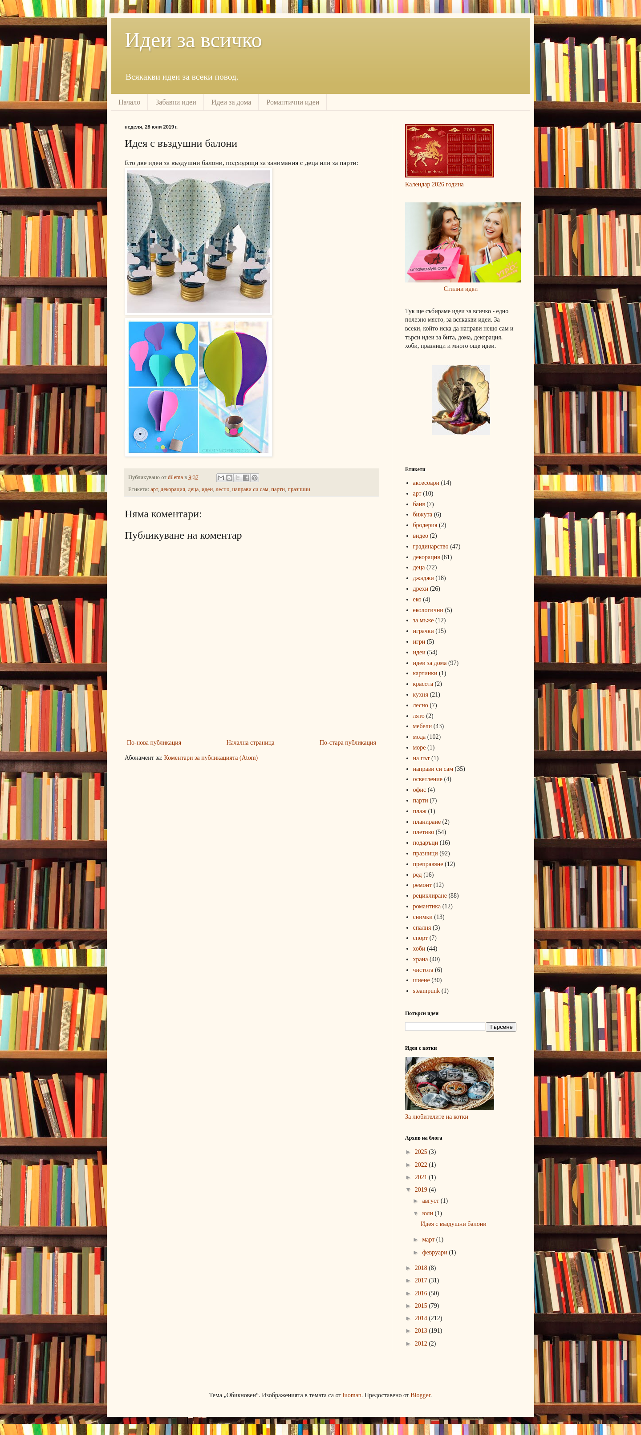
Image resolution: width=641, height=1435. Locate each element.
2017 (422, 1280)
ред (417, 874)
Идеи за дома (231, 102)
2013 (422, 1330)
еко (417, 599)
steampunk (426, 991)
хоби (419, 948)
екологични (428, 610)
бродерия (425, 525)
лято (419, 716)
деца (193, 489)
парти (278, 489)
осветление (427, 779)
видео (420, 535)
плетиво (423, 832)
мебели (422, 726)
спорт (420, 938)
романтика (427, 906)
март (429, 1239)
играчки (423, 631)
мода (419, 737)
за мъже (423, 620)
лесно (222, 489)
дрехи (421, 588)
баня (419, 504)
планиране (427, 821)
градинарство (431, 546)
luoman (352, 1395)
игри (419, 641)
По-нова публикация (154, 742)
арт (154, 489)
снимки (423, 917)
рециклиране (430, 895)
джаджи (423, 578)
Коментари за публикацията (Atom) (211, 757)
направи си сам (250, 489)
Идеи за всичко (193, 40)
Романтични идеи (292, 102)
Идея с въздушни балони (454, 1224)
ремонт (422, 885)
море (419, 747)
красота (423, 684)
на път (421, 758)
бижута (423, 514)
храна (420, 959)
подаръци (425, 842)
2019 (422, 1189)
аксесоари (426, 483)
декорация (173, 489)
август (431, 1200)
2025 (422, 1152)
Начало (129, 102)
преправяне (428, 864)
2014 (422, 1318)
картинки (425, 673)
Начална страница (251, 742)
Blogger (420, 1395)
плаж (419, 811)
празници (299, 489)
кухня (421, 694)
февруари (435, 1252)
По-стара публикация (348, 742)
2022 (422, 1164)
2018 (422, 1268)
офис (419, 789)
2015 (422, 1305)
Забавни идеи (175, 102)
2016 (422, 1293)
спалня (422, 927)
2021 (422, 1177)
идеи (207, 489)
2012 (422, 1343)
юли (428, 1213)
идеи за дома (430, 663)
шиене (421, 980)
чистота (423, 970)
